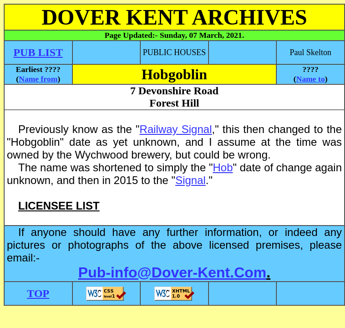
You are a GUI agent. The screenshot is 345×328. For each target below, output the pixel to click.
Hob (223, 167)
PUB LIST (38, 52)
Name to (310, 78)
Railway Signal (176, 129)
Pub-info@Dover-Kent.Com (172, 272)
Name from (38, 78)
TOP (38, 293)
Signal (190, 180)
